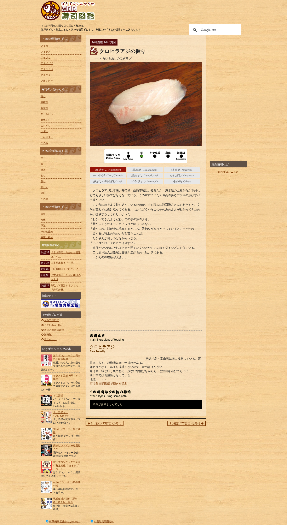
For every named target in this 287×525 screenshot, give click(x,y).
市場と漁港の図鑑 (52, 329)
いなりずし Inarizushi (145, 181)
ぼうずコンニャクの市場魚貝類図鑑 (60, 303)
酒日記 (46, 334)
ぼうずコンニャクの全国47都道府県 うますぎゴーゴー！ (66, 466)
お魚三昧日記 (50, 320)
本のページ (49, 339)
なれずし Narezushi (182, 175)
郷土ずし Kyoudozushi (145, 175)
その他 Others (182, 181)
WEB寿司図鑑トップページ (62, 521)
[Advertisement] (145, 297)
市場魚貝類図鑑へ (102, 521)
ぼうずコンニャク (228, 171)
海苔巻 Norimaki (182, 169)
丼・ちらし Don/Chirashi (108, 175)
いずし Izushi (108, 181)
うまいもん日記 (51, 325)
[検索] (214, 30)
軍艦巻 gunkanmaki (145, 169)
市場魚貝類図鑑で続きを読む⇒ (110, 383)
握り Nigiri (108, 169)
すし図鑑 (58, 395)
